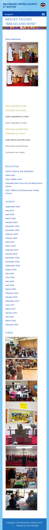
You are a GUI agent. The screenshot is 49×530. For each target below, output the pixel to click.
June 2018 (10, 277)
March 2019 (10, 246)
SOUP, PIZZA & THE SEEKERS (19, 171)
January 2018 (11, 297)
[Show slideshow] (13, 39)
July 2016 (9, 317)
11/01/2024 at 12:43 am (15, 110)
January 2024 (11, 222)
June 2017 (10, 305)
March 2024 (10, 218)
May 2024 (9, 210)
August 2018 (10, 269)
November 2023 (12, 230)
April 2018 (9, 285)
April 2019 (9, 242)
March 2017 (10, 309)
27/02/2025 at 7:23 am (15, 133)
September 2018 (12, 265)
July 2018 (9, 273)
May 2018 (9, 281)
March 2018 (10, 289)
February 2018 (11, 293)
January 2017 (11, 313)
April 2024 (9, 214)
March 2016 (10, 320)
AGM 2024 (10, 175)
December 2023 (12, 226)
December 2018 (12, 258)
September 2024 (12, 206)
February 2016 (11, 324)
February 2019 (11, 250)
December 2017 (12, 301)
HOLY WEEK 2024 (13, 179)
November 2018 (12, 262)
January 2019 (11, 254)
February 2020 (11, 234)
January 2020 (11, 238)
